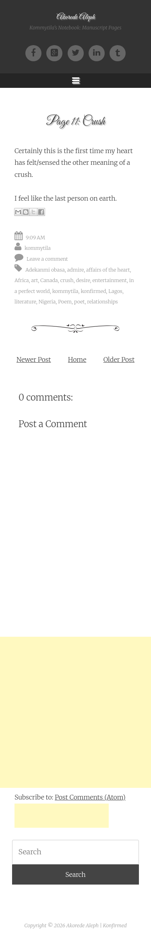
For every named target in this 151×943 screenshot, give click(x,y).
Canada (49, 280)
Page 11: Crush (75, 121)
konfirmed (93, 291)
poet (79, 302)
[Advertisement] (75, 712)
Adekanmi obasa (45, 270)
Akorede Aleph (75, 17)
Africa (21, 280)
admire (75, 270)
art (34, 280)
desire (83, 280)
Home (77, 359)
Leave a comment (47, 259)
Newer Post (34, 359)
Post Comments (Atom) (90, 797)
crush (66, 280)
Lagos (115, 291)
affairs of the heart (108, 270)
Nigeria (47, 302)
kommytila (38, 248)
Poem (65, 302)
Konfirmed (115, 925)
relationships (102, 302)
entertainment (109, 280)
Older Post (118, 359)
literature (25, 302)
